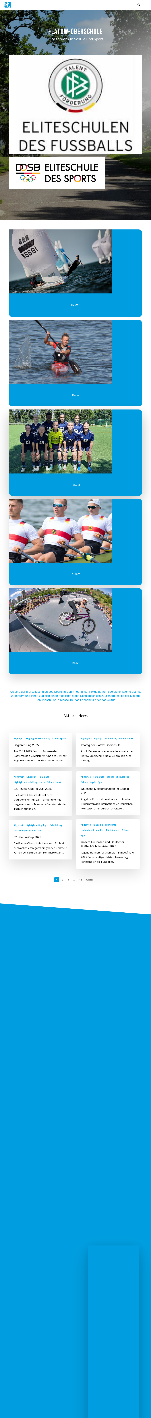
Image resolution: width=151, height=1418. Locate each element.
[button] (145, 4)
